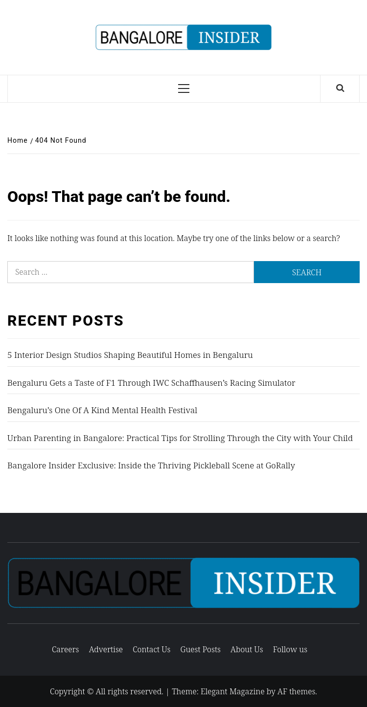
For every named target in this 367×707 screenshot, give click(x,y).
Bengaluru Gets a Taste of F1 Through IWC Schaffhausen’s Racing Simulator (151, 382)
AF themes (296, 691)
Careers (65, 649)
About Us (246, 649)
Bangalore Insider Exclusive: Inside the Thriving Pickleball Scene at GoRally (151, 465)
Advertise (106, 649)
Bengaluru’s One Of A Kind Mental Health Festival (102, 410)
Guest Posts (201, 649)
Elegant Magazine (233, 691)
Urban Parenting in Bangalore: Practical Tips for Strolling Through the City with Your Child (180, 437)
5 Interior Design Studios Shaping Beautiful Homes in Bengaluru (130, 354)
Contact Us (151, 649)
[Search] (340, 88)
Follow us (290, 649)
